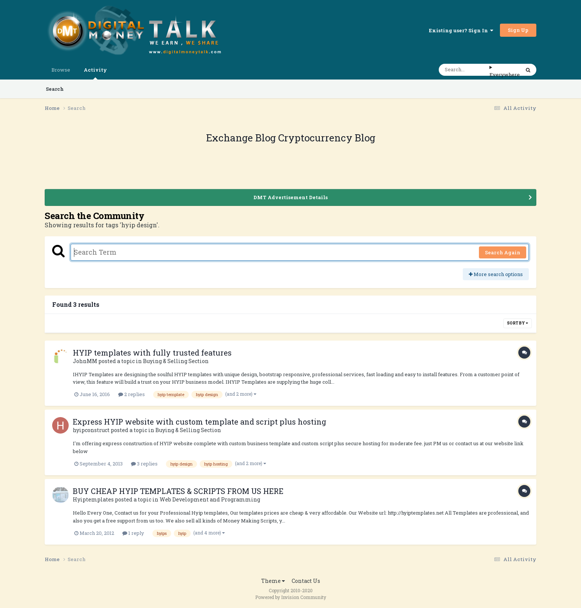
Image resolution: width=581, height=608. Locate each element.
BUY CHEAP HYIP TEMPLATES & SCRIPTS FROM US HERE (178, 491)
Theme (273, 580)
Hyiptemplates (93, 499)
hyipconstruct (91, 430)
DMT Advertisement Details (290, 197)
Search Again (502, 252)
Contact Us (306, 580)
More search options (496, 274)
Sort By (517, 323)
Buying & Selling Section (176, 361)
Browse (60, 69)
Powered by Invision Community (290, 597)
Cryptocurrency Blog (326, 137)
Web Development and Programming (210, 499)
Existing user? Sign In (461, 30)
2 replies (131, 394)
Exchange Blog (242, 137)
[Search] (464, 70)
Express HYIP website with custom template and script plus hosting (199, 421)
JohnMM (85, 361)
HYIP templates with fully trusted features (152, 352)
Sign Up (518, 30)
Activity (95, 73)
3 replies (144, 463)
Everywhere (504, 74)
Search (55, 89)
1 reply (133, 533)
